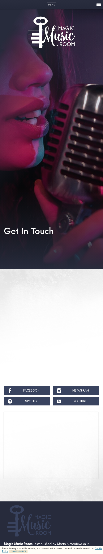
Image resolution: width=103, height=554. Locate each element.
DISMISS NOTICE (18, 551)
